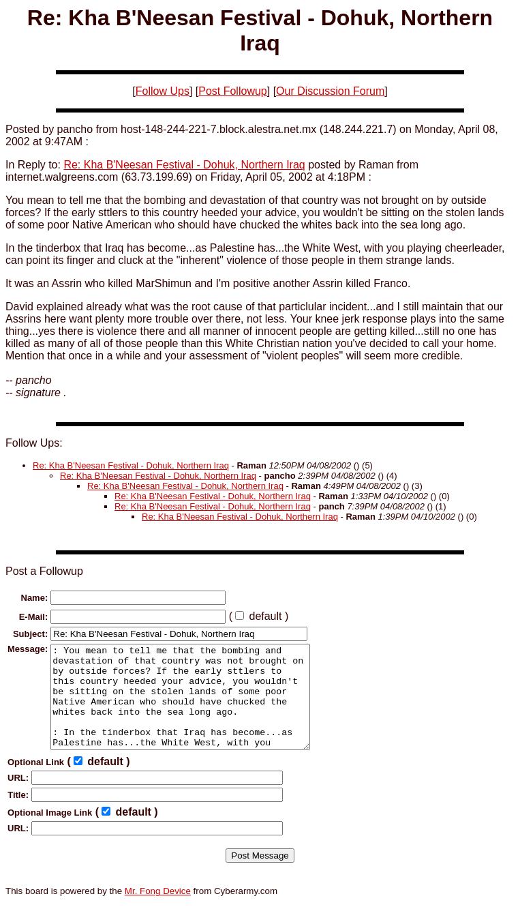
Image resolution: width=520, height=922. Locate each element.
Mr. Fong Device (158, 911)
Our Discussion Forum (330, 91)
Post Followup (232, 91)
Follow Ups (162, 91)
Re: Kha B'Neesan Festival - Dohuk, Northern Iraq (184, 164)
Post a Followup (44, 571)
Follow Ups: (34, 443)
